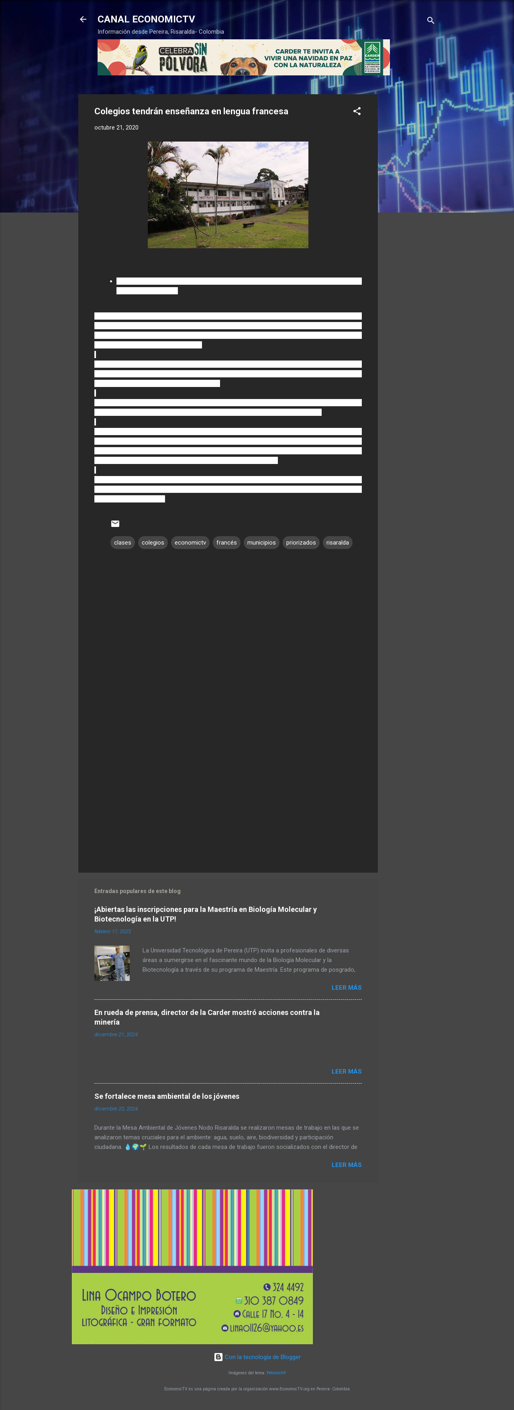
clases (122, 542)
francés (226, 542)
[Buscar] (431, 22)
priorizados (301, 542)
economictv (190, 542)
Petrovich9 (276, 1373)
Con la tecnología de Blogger (257, 1357)
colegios (153, 542)
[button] (357, 112)
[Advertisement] (410, 214)
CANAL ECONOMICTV (146, 19)
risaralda (337, 542)
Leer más (347, 987)
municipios (261, 542)
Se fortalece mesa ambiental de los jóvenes (166, 1096)
